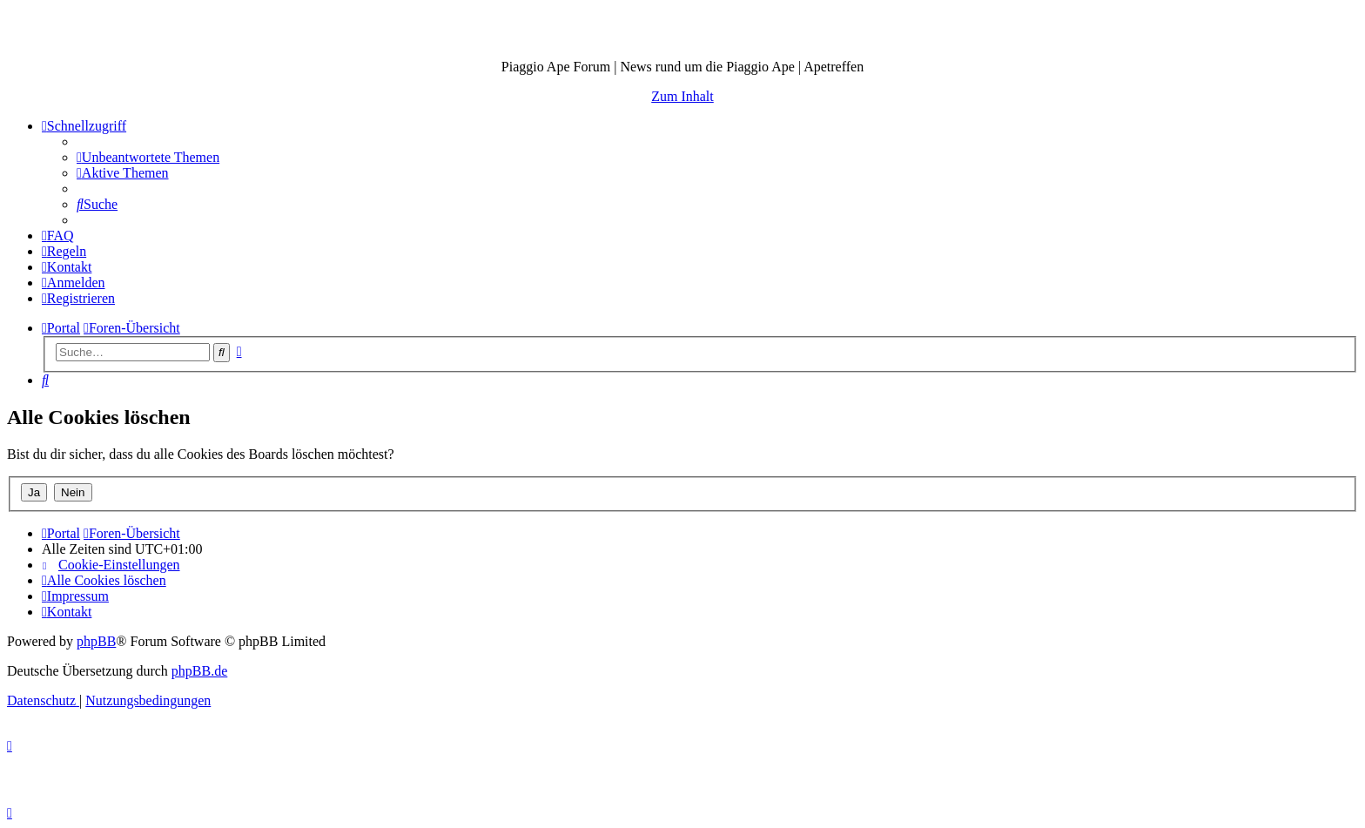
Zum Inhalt (682, 96)
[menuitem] (148, 157)
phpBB (96, 641)
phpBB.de (199, 670)
